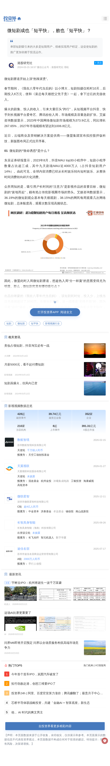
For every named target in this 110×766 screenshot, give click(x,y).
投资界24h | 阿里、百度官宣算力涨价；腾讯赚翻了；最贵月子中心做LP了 (58, 694)
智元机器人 (47, 537)
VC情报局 (100, 665)
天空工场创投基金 (39, 454)
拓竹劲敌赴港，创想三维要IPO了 (33, 683)
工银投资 (76, 481)
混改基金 (34, 481)
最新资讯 (15, 574)
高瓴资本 (22, 485)
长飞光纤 (34, 537)
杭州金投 (46, 481)
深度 (7, 583)
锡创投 (70, 511)
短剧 (8, 323)
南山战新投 (82, 511)
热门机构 (88, 665)
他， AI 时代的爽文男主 (27, 712)
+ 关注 (98, 62)
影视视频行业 (52, 323)
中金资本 (34, 511)
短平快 (34, 323)
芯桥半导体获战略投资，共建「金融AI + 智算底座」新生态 (50, 702)
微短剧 (21, 323)
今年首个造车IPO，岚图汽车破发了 (35, 674)
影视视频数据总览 (20, 406)
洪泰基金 (46, 511)
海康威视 (88, 481)
